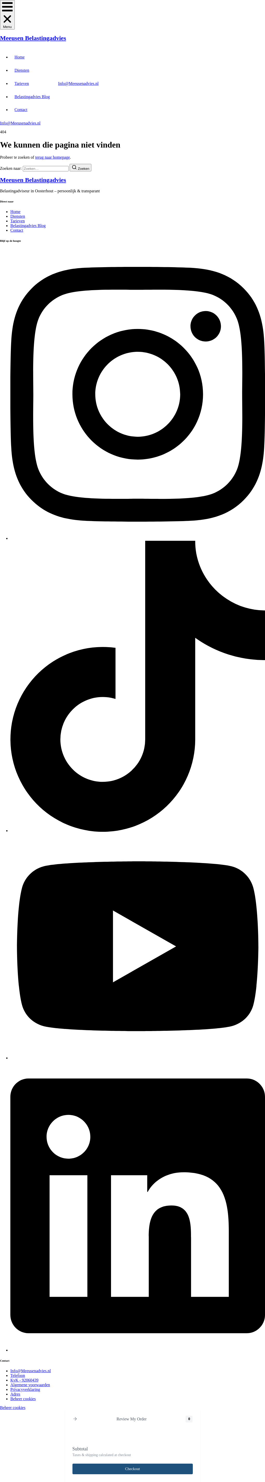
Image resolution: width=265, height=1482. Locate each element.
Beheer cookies (12, 1407)
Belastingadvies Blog (32, 96)
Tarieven (21, 83)
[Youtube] (137, 1058)
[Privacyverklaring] (25, 1389)
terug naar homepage (52, 157)
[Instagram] (137, 538)
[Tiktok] (137, 830)
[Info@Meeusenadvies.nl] (30, 1371)
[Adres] (15, 1394)
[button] (7, 15)
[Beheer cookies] (23, 1399)
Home (19, 57)
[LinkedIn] (137, 1350)
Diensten (21, 70)
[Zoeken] (80, 167)
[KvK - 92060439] (24, 1380)
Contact (20, 109)
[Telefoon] (17, 1375)
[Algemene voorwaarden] (30, 1385)
